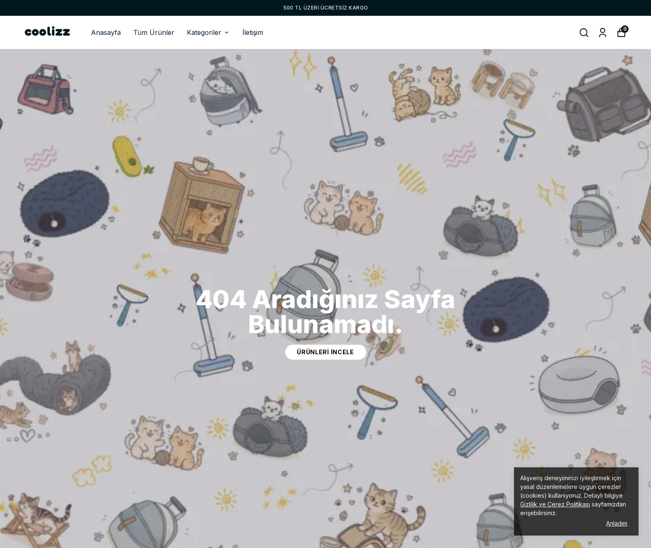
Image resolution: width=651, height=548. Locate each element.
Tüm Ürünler (153, 32)
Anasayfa (106, 32)
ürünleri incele (325, 351)
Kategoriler (208, 32)
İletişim (252, 32)
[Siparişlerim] (602, 32)
